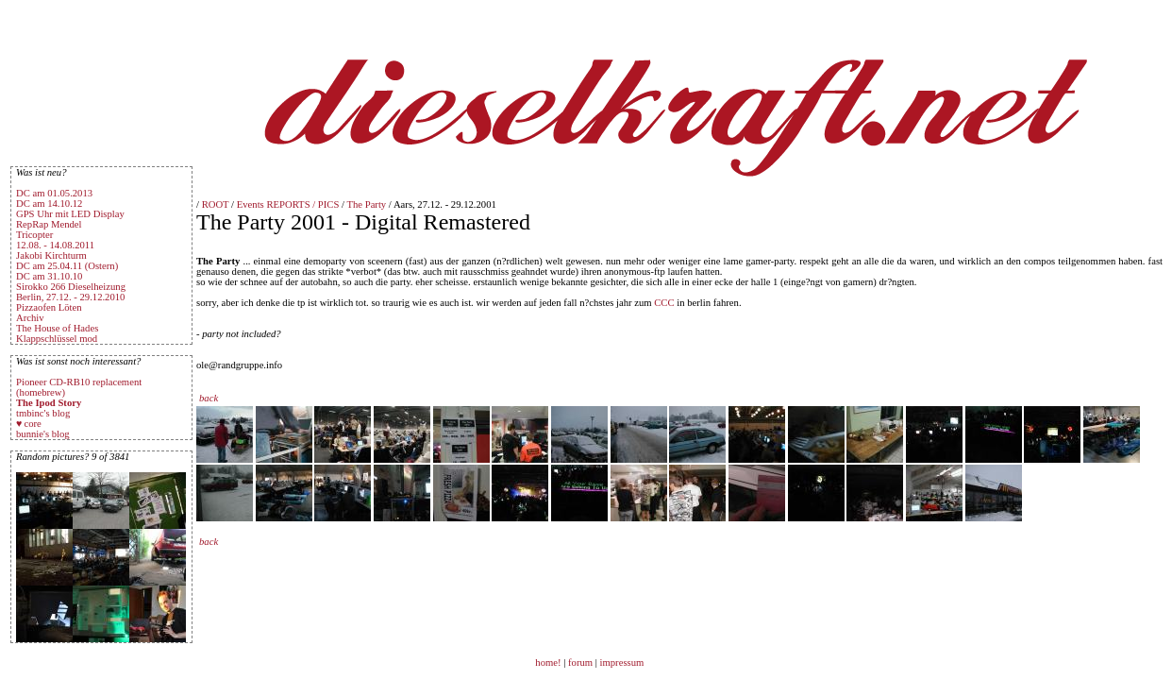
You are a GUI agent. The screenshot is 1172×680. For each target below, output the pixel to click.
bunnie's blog (43, 434)
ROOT (215, 204)
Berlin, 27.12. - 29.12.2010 (70, 297)
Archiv (30, 318)
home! (549, 662)
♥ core (29, 423)
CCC (664, 303)
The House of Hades (57, 328)
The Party (366, 204)
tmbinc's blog (43, 413)
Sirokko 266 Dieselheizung (71, 286)
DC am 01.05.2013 (54, 193)
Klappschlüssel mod (56, 338)
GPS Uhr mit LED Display (70, 214)
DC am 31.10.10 (49, 276)
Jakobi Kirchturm (51, 255)
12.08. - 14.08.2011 (55, 245)
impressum (622, 662)
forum (580, 662)
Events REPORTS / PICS (288, 204)
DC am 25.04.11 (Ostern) (67, 266)
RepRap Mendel (49, 224)
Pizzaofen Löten (49, 307)
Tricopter (34, 235)
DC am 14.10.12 (49, 203)
